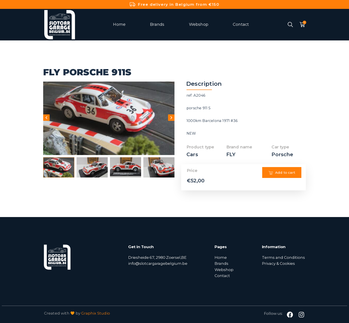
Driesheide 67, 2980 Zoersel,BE (157, 257)
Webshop (198, 24)
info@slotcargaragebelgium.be (157, 263)
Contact (241, 24)
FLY (231, 155)
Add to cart (281, 179)
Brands (157, 24)
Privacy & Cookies (278, 263)
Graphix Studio (95, 313)
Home (119, 24)
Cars (192, 155)
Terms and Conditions (283, 257)
